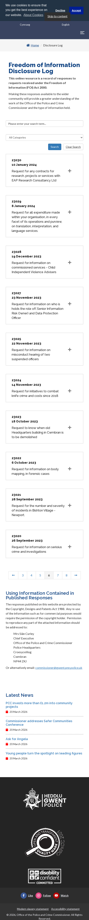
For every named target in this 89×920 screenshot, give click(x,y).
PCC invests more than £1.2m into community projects (39, 704)
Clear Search (73, 146)
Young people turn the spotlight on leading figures (44, 753)
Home (32, 45)
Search (55, 146)
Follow (43, 895)
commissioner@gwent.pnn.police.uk (58, 667)
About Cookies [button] (33, 15)
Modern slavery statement (33, 908)
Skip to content (57, 16)
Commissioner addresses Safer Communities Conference (39, 722)
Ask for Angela (17, 739)
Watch (61, 895)
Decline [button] (60, 10)
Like (27, 895)
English (66, 24)
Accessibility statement (65, 908)
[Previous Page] (13, 575)
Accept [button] (76, 10)
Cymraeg (25, 24)
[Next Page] (76, 575)
